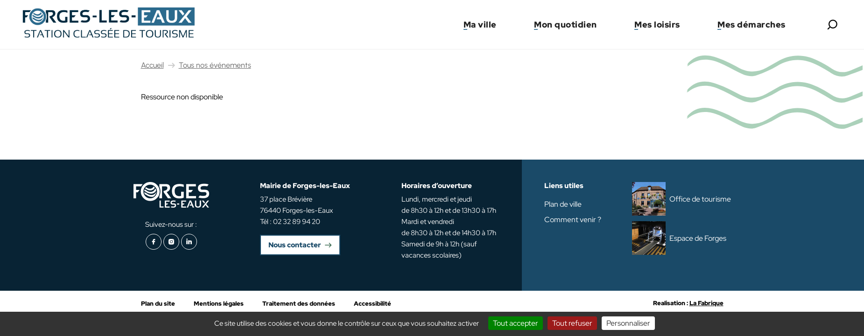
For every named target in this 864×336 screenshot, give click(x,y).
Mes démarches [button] (751, 24)
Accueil (152, 65)
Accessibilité (372, 304)
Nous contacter (294, 245)
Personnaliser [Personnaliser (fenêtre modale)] (628, 323)
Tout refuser (572, 323)
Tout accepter (515, 323)
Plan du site (158, 304)
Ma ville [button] (480, 24)
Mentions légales (219, 304)
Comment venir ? (572, 219)
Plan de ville (563, 204)
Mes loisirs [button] (657, 24)
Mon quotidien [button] (565, 24)
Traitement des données (298, 304)
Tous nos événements (215, 65)
